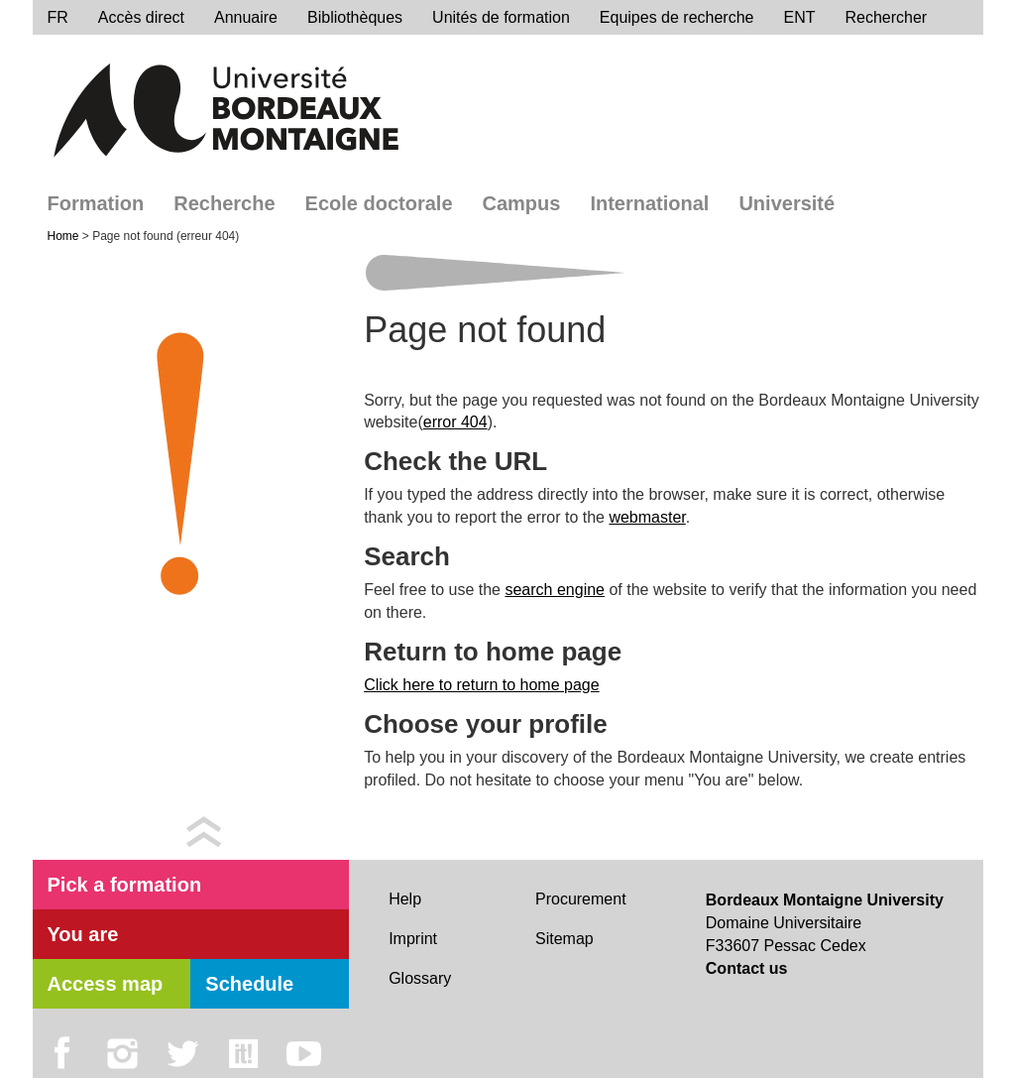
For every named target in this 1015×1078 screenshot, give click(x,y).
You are (83, 934)
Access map (106, 984)
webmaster (647, 517)
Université (786, 203)
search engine (555, 589)
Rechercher (886, 17)
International (649, 203)
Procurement (580, 899)
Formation (96, 203)
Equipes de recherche (677, 17)
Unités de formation (501, 17)
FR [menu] (58, 17)
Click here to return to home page (481, 684)
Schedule (249, 984)
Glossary (420, 978)
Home (65, 236)
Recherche (224, 203)
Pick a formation (125, 885)
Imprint (413, 938)
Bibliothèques (354, 17)
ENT (799, 17)
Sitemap (564, 938)
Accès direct (141, 17)
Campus (522, 203)
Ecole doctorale (379, 203)
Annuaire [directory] (246, 17)
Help (405, 899)
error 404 (455, 422)
